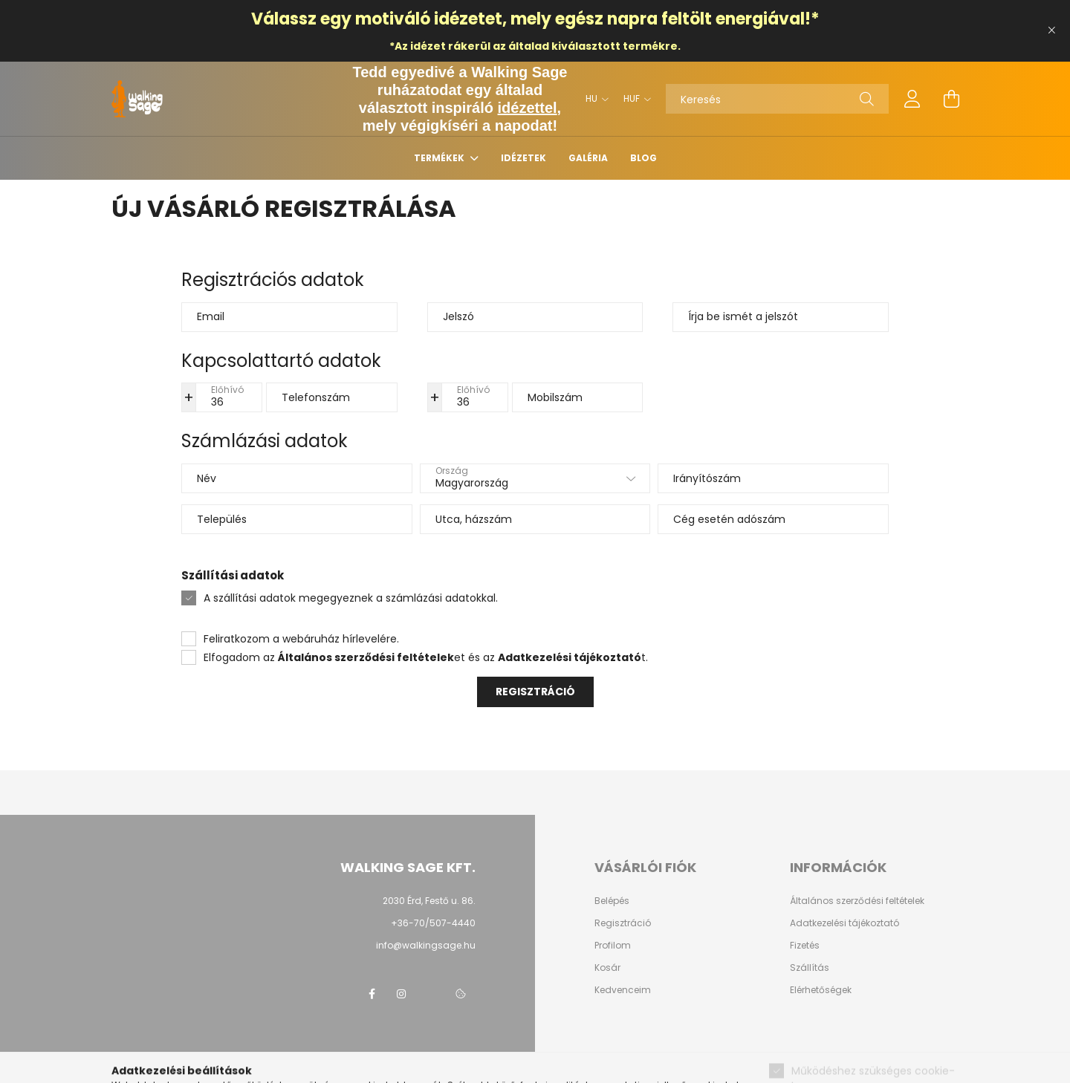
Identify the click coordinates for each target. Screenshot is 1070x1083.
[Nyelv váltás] (593, 99)
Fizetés (805, 945)
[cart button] (951, 99)
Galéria (588, 158)
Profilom (612, 945)
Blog (643, 158)
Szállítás (809, 968)
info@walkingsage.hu (426, 945)
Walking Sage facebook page (371, 994)
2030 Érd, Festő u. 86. (429, 900)
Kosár (607, 968)
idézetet (468, 18)
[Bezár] (1051, 30)
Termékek (440, 158)
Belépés (611, 901)
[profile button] (912, 99)
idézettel (527, 108)
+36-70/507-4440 (433, 923)
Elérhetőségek (821, 990)
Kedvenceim (622, 990)
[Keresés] (777, 99)
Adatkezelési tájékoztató (844, 923)
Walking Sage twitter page (431, 994)
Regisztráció (535, 691)
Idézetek (523, 158)
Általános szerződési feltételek (857, 901)
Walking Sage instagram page (401, 994)
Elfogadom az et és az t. (426, 657)
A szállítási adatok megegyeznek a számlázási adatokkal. (351, 598)
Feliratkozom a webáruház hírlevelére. (301, 638)
